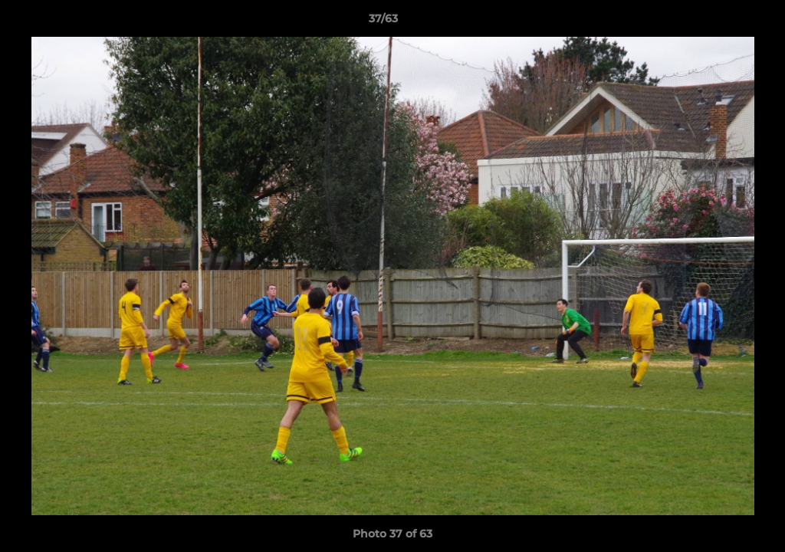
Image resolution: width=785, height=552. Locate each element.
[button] (720, 22)
